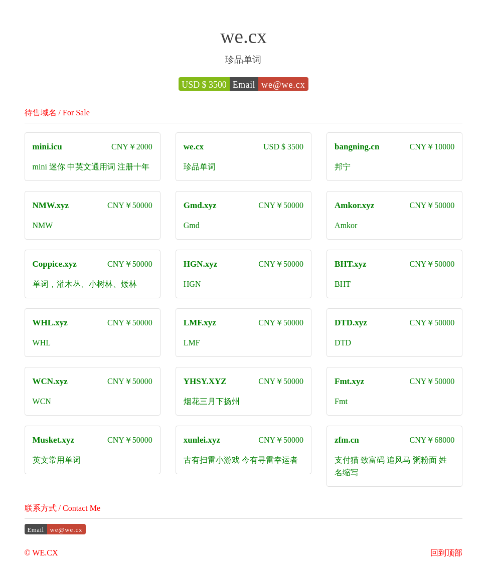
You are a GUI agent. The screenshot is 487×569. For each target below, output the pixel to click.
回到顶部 (446, 552)
